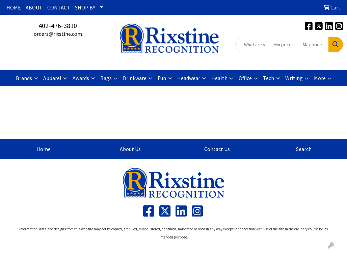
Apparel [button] (52, 78)
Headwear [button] (188, 78)
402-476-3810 (57, 25)
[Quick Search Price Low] (284, 44)
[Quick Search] (252, 44)
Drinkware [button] (134, 78)
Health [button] (219, 78)
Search (304, 149)
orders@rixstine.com (58, 33)
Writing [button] (294, 78)
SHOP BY (85, 7)
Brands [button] (24, 78)
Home (43, 149)
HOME (13, 7)
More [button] (320, 78)
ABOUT (34, 7)
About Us (130, 149)
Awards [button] (81, 78)
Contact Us (217, 149)
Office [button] (245, 78)
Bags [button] (106, 78)
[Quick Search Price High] (314, 44)
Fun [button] (162, 78)
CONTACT (58, 7)
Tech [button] (268, 78)
